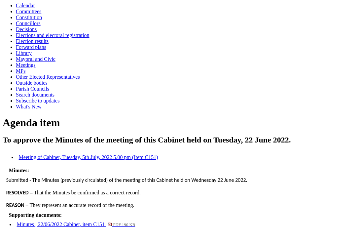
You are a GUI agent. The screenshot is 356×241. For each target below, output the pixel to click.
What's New (29, 106)
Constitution (29, 17)
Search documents (35, 95)
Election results (32, 41)
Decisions (26, 29)
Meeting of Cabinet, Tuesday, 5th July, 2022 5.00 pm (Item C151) (88, 157)
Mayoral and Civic (35, 59)
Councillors (28, 23)
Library (24, 53)
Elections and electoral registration (52, 35)
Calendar (25, 5)
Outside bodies (32, 83)
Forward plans (31, 47)
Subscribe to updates (37, 100)
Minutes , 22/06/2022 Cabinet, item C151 (76, 224)
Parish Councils (32, 89)
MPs (20, 71)
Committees (28, 11)
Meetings (26, 65)
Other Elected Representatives (48, 77)
